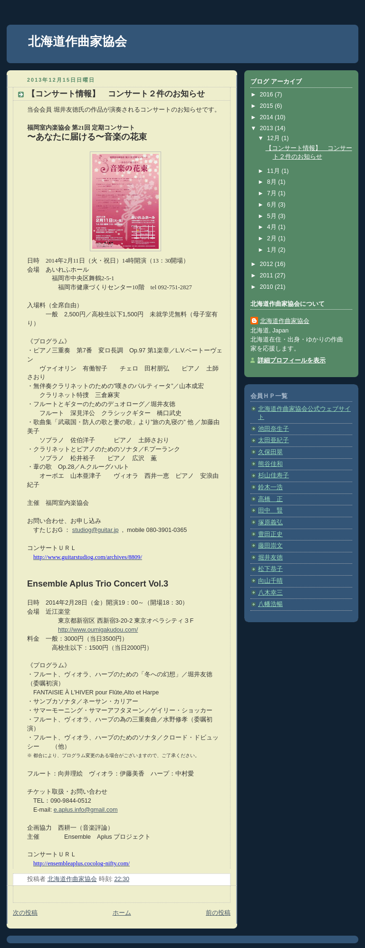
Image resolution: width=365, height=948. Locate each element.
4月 (273, 227)
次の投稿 (25, 913)
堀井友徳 (270, 557)
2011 (267, 275)
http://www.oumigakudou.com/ (98, 629)
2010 (267, 287)
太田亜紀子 (273, 440)
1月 (273, 249)
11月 (274, 171)
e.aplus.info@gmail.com (86, 809)
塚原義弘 (270, 522)
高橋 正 (270, 499)
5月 (273, 216)
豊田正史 (270, 534)
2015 (267, 106)
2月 (273, 238)
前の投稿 (218, 913)
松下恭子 (270, 569)
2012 (267, 264)
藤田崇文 (270, 545)
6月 (273, 204)
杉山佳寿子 (273, 475)
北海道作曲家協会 (77, 41)
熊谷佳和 (270, 464)
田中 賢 (270, 510)
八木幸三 (270, 592)
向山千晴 (270, 581)
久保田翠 (270, 452)
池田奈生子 (273, 429)
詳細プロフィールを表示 (292, 360)
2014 (267, 117)
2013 (267, 128)
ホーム (122, 913)
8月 (273, 182)
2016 (267, 94)
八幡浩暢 (270, 604)
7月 (273, 193)
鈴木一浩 (270, 487)
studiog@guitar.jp (95, 530)
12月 (274, 138)
